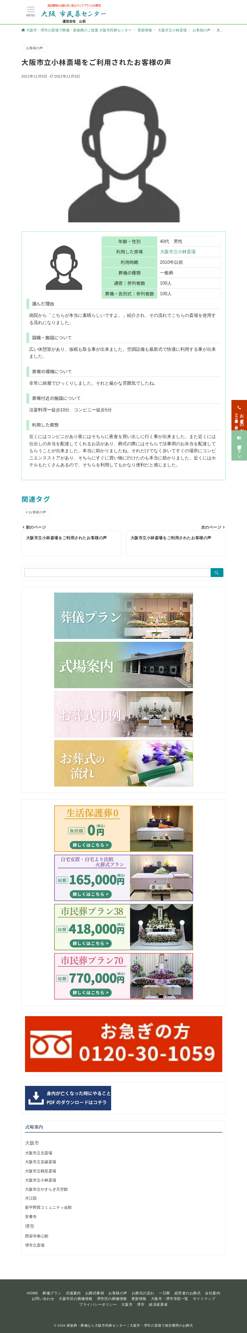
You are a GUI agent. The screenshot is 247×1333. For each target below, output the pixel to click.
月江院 (31, 1198)
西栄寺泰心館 (36, 1236)
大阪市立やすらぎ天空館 (46, 1189)
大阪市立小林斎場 (178, 251)
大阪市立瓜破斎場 (40, 1162)
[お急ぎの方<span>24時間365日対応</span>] (239, 408)
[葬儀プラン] (239, 439)
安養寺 (31, 1216)
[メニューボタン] (31, 12)
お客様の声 (34, 48)
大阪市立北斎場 (38, 1153)
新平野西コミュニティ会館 (48, 1207)
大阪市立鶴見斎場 (40, 1171)
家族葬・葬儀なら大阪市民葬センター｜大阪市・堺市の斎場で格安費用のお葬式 (130, 1325)
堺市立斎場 (34, 1245)
